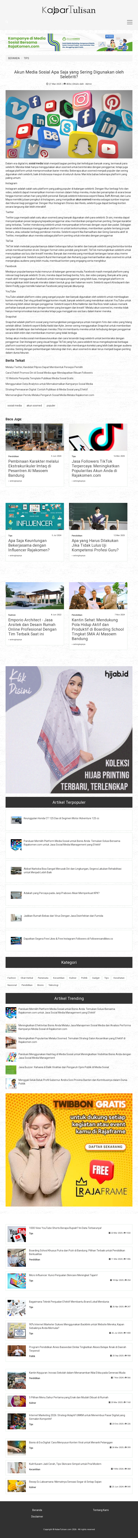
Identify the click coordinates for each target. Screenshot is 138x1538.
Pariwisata (43, 978)
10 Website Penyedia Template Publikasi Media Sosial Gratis (39, 378)
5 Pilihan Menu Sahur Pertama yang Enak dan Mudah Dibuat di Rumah (68, 1397)
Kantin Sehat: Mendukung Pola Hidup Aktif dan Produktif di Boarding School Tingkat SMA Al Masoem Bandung (98, 629)
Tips (74, 456)
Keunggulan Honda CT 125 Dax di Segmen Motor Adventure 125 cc (61, 818)
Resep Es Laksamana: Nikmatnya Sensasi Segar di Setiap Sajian (65, 1481)
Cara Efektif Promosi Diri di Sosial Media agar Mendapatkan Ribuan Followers (49, 372)
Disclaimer (37, 1516)
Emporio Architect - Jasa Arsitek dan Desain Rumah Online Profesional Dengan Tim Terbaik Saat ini (32, 627)
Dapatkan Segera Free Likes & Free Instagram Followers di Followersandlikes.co (68, 938)
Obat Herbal (27, 978)
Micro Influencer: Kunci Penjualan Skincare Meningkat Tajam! (63, 1275)
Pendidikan (13, 456)
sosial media (15, 405)
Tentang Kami (101, 1510)
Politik (84, 978)
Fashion (12, 615)
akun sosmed (34, 405)
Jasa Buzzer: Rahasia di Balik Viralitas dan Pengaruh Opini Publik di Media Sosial (64, 1067)
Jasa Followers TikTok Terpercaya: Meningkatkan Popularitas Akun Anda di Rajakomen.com (95, 468)
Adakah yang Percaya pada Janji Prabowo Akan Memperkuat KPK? (62, 893)
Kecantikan (59, 978)
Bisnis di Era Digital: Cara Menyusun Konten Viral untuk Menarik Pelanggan (71, 1442)
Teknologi (53, 985)
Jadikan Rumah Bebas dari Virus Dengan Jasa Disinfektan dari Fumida (63, 915)
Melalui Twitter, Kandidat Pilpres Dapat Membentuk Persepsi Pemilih (44, 367)
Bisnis (40, 985)
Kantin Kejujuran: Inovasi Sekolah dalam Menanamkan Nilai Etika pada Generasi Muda (77, 1372)
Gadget (96, 978)
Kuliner (72, 978)
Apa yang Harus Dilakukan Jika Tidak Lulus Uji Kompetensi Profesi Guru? (95, 545)
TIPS (26, 58)
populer (51, 405)
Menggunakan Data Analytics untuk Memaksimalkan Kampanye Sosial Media (49, 383)
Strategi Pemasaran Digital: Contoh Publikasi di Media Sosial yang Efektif (47, 389)
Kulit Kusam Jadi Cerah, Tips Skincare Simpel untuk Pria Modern (65, 1463)
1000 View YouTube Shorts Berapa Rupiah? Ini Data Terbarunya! (65, 1228)
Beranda (37, 1510)
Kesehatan (119, 978)
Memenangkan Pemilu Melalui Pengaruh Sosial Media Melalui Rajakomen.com (50, 395)
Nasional (12, 985)
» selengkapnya (15, 481)
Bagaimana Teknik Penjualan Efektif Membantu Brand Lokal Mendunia (69, 1301)
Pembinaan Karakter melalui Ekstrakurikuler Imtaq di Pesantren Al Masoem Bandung (33, 468)
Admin (88, 84)
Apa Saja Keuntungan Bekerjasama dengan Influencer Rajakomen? (29, 545)
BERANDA (14, 58)
